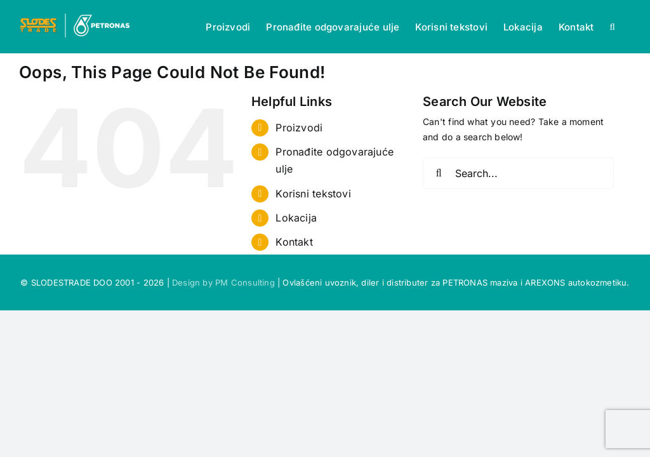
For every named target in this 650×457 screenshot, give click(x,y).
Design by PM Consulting (223, 282)
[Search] (438, 173)
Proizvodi (298, 127)
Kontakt (293, 241)
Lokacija (296, 217)
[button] (612, 26)
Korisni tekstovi (312, 193)
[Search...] (518, 173)
